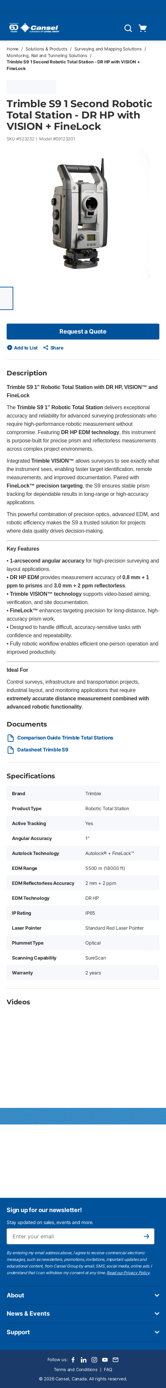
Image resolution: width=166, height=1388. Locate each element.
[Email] (115, 1360)
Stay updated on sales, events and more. (50, 1222)
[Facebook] (73, 1360)
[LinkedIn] (83, 1360)
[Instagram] (94, 1360)
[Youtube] (105, 1360)
